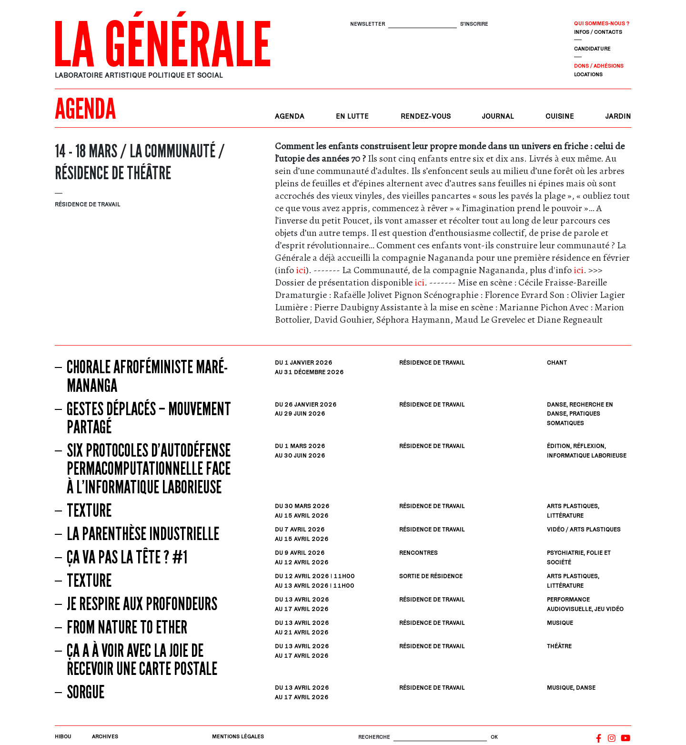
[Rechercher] (440, 737)
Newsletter (367, 23)
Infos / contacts (598, 32)
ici (301, 270)
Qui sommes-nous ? (601, 23)
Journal (498, 116)
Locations (588, 74)
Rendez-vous (426, 116)
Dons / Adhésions (599, 65)
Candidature (592, 48)
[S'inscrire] (422, 24)
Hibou (63, 736)
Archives (105, 736)
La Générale (162, 45)
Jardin (618, 116)
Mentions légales (238, 736)
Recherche (374, 737)
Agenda (289, 116)
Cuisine (559, 116)
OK (494, 737)
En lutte (352, 116)
